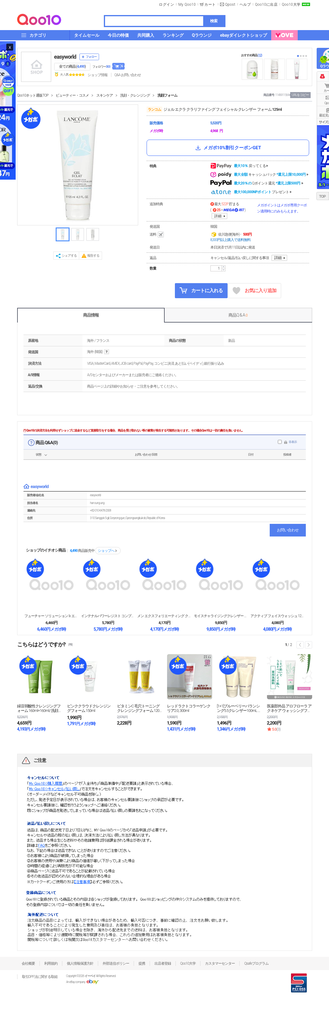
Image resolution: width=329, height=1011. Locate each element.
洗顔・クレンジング (135, 95)
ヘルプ (245, 4)
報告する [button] (93, 256)
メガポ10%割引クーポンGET (227, 147)
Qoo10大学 (291, 4)
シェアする (69, 256)
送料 (157, 235)
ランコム (154, 109)
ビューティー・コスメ (72, 95)
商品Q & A (237, 315)
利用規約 (50, 963)
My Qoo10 (187, 4)
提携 (141, 963)
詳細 (218, 216)
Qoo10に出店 (266, 4)
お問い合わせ (288, 530)
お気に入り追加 (254, 291)
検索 (213, 21)
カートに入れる (201, 290)
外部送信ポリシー (116, 963)
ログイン (166, 4)
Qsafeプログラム (256, 963)
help (106, 351)
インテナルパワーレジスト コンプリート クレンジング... (108, 616)
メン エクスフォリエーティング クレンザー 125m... (164, 616)
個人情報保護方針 (80, 963)
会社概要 (28, 963)
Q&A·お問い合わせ (127, 75)
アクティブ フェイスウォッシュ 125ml (277, 616)
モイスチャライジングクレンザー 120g (221, 616)
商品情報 (91, 315)
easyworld (65, 57)
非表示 (293, 442)
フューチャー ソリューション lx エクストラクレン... (51, 616)
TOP (322, 196)
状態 (38, 454)
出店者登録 (162, 963)
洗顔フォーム (167, 95)
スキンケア (104, 95)
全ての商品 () (72, 66)
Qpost (230, 4)
